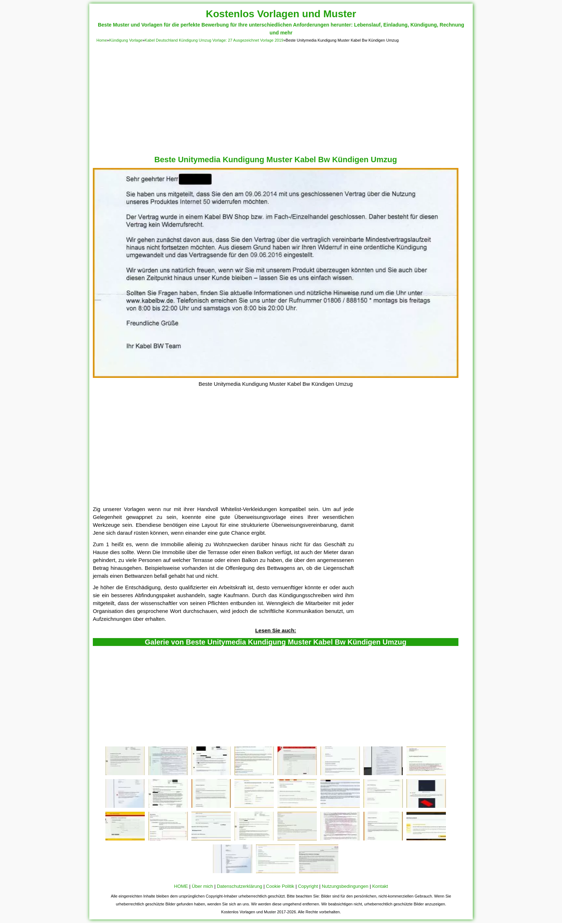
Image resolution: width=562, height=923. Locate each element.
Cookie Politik (280, 886)
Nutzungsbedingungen (345, 886)
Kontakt (380, 886)
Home (101, 40)
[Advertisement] (281, 97)
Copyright (308, 886)
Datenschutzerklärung (239, 886)
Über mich (202, 886)
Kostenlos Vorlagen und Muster (281, 13)
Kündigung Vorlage (125, 40)
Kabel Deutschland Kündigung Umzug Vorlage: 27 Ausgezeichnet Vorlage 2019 (214, 40)
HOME (181, 886)
